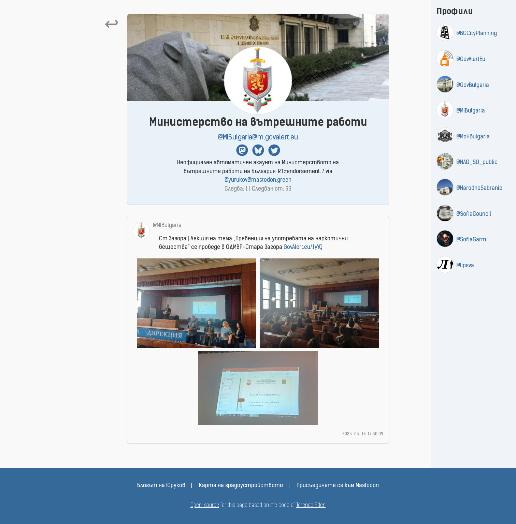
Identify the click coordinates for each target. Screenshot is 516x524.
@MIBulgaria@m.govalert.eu (258, 137)
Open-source (204, 505)
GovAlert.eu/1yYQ (303, 247)
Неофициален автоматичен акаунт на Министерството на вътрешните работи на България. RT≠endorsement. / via (258, 171)
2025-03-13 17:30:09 (362, 434)
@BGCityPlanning (476, 33)
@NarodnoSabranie (479, 188)
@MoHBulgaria (473, 137)
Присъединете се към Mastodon (338, 486)
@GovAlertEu (470, 59)
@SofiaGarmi (472, 240)
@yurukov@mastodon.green (258, 180)
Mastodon (242, 150)
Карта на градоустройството (241, 486)
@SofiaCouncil (473, 214)
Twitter (274, 150)
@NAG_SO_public (477, 162)
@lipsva (465, 266)
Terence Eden (311, 505)
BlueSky (258, 150)
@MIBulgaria (470, 111)
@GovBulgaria (472, 85)
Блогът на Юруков (161, 486)
